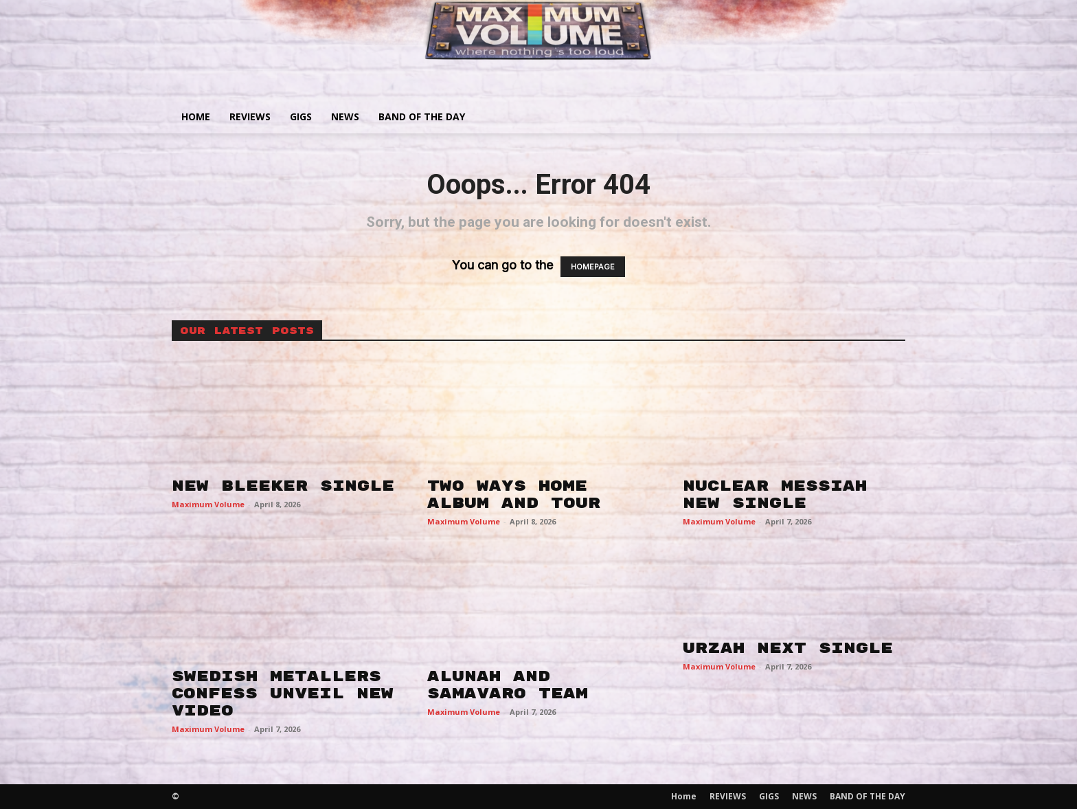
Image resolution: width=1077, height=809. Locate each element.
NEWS (345, 116)
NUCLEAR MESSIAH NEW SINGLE (775, 494)
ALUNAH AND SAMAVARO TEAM (507, 684)
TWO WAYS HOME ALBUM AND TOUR (513, 494)
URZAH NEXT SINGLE (788, 648)
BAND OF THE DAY (421, 116)
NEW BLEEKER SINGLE (283, 486)
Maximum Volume (208, 504)
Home (195, 116)
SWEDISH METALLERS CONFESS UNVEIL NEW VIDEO (283, 693)
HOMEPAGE (593, 266)
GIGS (301, 116)
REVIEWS (250, 116)
